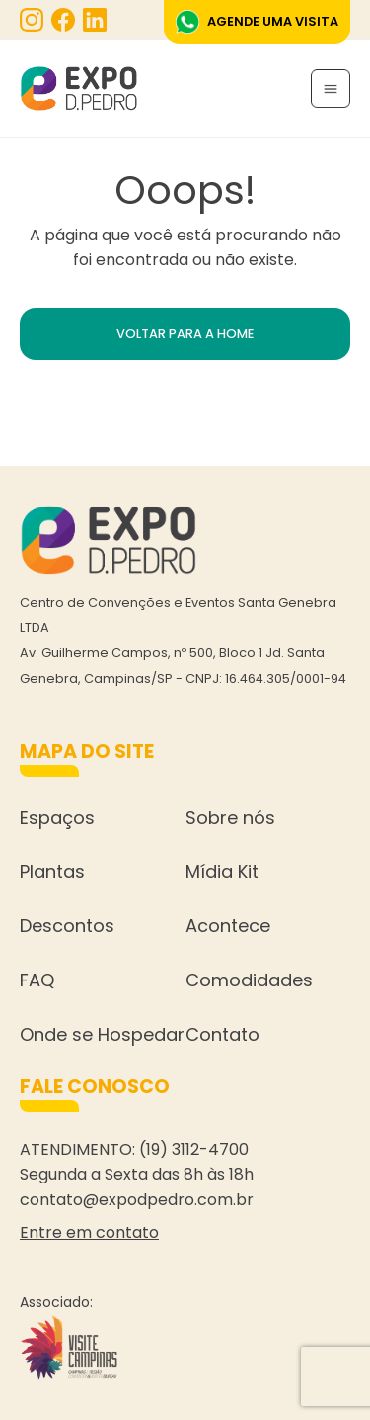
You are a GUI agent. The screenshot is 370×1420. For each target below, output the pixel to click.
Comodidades (249, 980)
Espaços (57, 817)
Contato (222, 1034)
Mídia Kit (222, 871)
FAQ (37, 980)
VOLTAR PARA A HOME (185, 333)
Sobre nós (230, 817)
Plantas (52, 871)
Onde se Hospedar (102, 1034)
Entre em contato (89, 1232)
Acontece (227, 925)
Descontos (67, 925)
